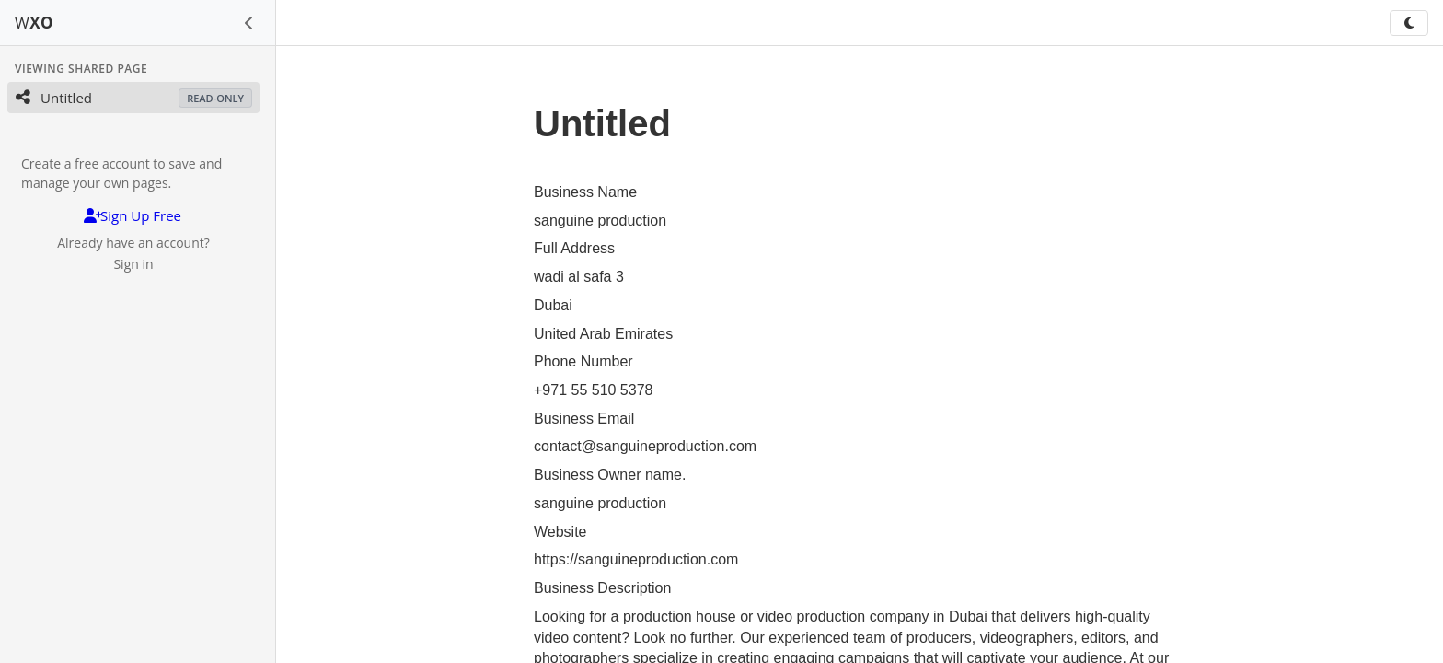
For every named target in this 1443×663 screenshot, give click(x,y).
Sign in (133, 264)
